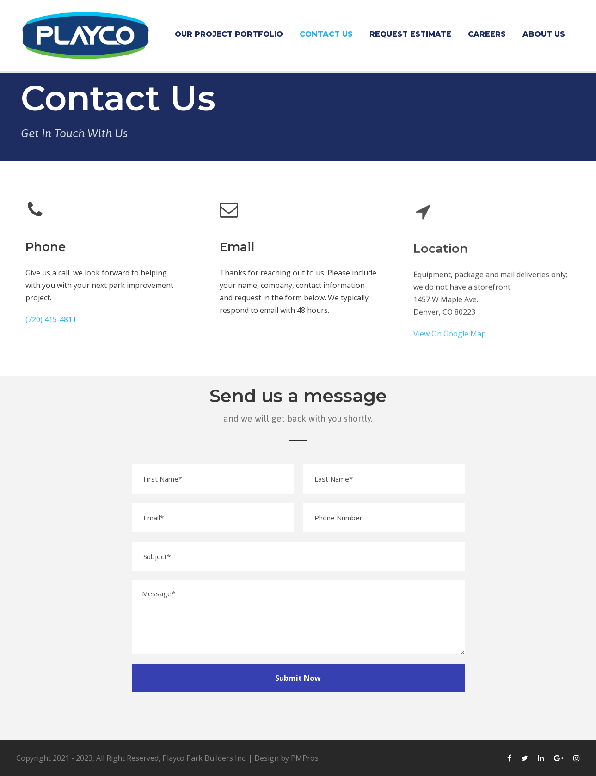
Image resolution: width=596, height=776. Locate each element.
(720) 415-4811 (50, 319)
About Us (543, 34)
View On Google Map (449, 340)
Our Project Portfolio (229, 34)
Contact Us (326, 34)
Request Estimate (410, 34)
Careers (487, 34)
